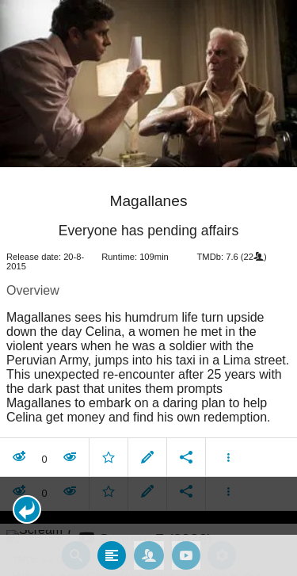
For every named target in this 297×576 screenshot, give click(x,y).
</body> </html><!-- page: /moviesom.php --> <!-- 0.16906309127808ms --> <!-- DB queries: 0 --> (148, 288)
